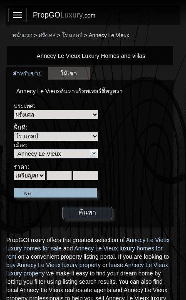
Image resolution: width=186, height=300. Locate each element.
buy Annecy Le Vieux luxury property (53, 265)
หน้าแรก (22, 35)
